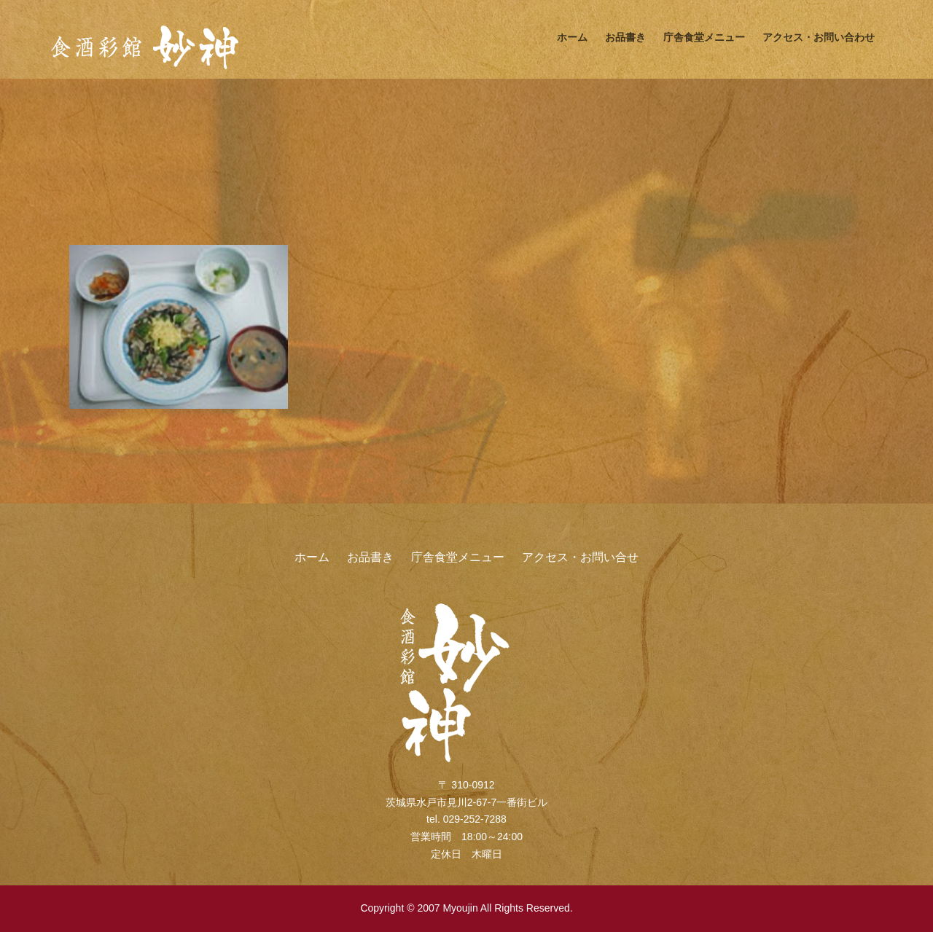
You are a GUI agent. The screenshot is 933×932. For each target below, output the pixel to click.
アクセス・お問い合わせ (818, 37)
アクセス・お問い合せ (580, 557)
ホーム (572, 37)
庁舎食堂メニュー (704, 37)
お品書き (625, 37)
